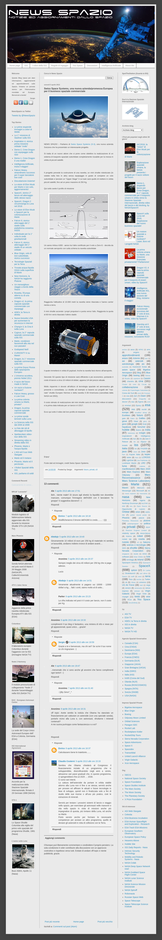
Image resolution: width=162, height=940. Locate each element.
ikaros (138, 430)
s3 (96, 470)
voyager (125, 597)
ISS (26, 65)
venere (128, 588)
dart (135, 396)
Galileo (142, 418)
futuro (86, 470)
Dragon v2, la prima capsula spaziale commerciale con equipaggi (23, 305)
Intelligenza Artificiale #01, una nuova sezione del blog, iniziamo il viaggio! (137, 294)
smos (144, 554)
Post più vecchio (105, 921)
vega (148, 585)
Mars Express (133, 472)
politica (147, 523)
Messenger (126, 491)
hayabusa (126, 427)
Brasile (127, 378)
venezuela (138, 588)
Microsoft (140, 491)
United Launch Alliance (135, 756)
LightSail (129, 460)
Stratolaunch (130, 573)
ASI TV (128, 614)
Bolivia (147, 375)
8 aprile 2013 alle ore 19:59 (81, 642)
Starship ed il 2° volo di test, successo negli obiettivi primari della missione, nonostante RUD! (137, 330)
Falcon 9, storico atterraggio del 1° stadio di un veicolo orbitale (23, 246)
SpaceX (144, 566)
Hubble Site (130, 844)
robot (140, 536)
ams (148, 350)
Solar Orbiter (138, 557)
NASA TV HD (131, 631)
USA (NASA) (130, 695)
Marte (135, 484)
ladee (129, 457)
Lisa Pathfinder (142, 460)
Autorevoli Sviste (140, 367)
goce (124, 424)
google (134, 424)
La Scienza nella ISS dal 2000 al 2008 (23, 423)
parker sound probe (138, 515)
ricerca (129, 536)
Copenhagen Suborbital (139, 390)
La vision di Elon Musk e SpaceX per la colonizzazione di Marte (24, 213)
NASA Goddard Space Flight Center (135, 873)
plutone (147, 520)
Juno (143, 451)
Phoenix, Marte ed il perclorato (23, 462)
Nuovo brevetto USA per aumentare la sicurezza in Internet (23, 320)
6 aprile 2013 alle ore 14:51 (79, 580)
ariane (125, 358)
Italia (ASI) (129, 674)
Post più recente (52, 921)
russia (125, 542)
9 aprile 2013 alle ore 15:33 (88, 761)
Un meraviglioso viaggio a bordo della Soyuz (23, 287)
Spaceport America (130, 563)
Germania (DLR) (132, 661)
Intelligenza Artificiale (111, 65)
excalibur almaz (141, 412)
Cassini (147, 378)
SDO (124, 548)
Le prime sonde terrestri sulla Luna (22, 417)
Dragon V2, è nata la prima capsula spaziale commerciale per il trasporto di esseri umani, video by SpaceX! (137, 275)
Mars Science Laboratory (136, 480)
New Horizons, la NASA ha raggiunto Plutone (23, 278)
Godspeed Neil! (21, 349)
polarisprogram (133, 524)
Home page (14, 65)
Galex (132, 418)
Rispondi (55, 505)
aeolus (124, 349)
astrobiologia (128, 364)
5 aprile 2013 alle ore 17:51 (67, 491)
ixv (136, 449)
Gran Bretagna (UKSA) (135, 667)
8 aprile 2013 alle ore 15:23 (78, 596)
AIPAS (141, 349)
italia (124, 448)
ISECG (128, 775)
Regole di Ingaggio (59, 65)
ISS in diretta (130, 624)
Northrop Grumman (130, 503)
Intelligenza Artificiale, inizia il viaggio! (24, 165)
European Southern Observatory (133, 832)
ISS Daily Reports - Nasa (136, 847)
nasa (125, 497)
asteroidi (139, 361)
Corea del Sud (128, 393)
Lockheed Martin (129, 463)
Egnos (140, 402)
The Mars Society (133, 789)
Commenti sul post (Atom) (65, 926)
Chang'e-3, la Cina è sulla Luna (23, 328)
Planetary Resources (130, 521)
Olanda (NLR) (131, 682)
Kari (123, 454)
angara (136, 352)
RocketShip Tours (133, 735)
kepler (147, 454)
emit (148, 402)
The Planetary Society (135, 796)
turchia (138, 579)
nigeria (142, 500)
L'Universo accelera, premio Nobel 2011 (23, 377)
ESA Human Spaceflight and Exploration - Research (137, 822)
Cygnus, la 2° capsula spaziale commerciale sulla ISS (24, 335)
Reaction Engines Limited (136, 530)
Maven (125, 488)
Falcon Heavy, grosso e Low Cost (24, 394)
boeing (136, 375)
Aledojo (55, 537)
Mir (149, 491)
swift (132, 576)
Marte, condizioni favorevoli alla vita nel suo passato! (24, 343)
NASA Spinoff (131, 890)
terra (147, 576)
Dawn (143, 396)
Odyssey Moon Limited (135, 718)
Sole (148, 556)
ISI (135, 442)
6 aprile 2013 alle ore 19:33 (73, 620)
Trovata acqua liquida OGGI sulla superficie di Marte (24, 270)
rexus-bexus (145, 533)
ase (146, 358)
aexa (132, 350)
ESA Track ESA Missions (136, 827)
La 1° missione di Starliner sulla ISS (22, 136)
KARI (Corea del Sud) (135, 678)
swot (139, 576)
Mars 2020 (145, 469)
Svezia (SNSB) (131, 692)
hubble (125, 429)
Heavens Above (132, 840)
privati (92, 470)
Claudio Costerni (66, 761)
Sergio (61, 642)
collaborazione (130, 387)
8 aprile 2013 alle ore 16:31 (73, 709)
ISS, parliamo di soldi (24, 473)
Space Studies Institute (135, 785)
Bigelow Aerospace (133, 707)
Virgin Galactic (131, 760)
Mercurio (140, 488)
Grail (144, 424)
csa (127, 396)
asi (123, 361)
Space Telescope (132, 900)
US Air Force (128, 585)
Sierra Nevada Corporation (137, 739)
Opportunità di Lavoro (133, 509)
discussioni (126, 399)
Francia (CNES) (132, 657)
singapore (125, 554)
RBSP (148, 527)
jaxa (124, 451)
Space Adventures (133, 742)
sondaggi (130, 560)
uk (126, 582)
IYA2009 (143, 449)
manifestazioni (128, 469)
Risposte (58, 511)
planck (141, 518)
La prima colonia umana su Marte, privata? (22, 402)
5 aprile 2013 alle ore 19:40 (71, 537)
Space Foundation (133, 782)
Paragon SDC (131, 725)
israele (125, 445)
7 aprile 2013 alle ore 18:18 (78, 516)
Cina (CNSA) (131, 647)
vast (141, 585)
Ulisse (133, 582)
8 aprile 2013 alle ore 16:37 (78, 748)
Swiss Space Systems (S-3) (83, 144)
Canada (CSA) (131, 643)
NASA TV (129, 628)
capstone (136, 378)
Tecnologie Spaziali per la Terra (23, 262)
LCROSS (146, 457)
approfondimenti (131, 355)
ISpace (143, 442)
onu (131, 506)
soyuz (140, 559)
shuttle (133, 548)
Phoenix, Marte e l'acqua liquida (22, 447)
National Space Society (135, 778)
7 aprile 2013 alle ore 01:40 (80, 688)
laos (136, 457)
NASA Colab (130, 863)
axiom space (128, 370)
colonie (124, 390)
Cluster (124, 384)
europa (125, 412)
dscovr (125, 402)
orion (138, 512)
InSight (142, 433)
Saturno (146, 542)
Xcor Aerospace (132, 763)
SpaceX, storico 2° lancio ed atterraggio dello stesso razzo (23, 195)
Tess (131, 579)
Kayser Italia (134, 454)
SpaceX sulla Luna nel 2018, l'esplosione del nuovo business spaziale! (137, 219)
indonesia (131, 433)
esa (147, 405)
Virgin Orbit (141, 594)
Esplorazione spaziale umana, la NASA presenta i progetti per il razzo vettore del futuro (137, 170)
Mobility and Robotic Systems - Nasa (134, 858)
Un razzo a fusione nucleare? (23, 388)
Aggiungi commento (55, 838)
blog (139, 372)
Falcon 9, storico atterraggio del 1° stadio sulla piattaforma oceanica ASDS (23, 225)
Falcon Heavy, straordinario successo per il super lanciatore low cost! (24, 174)
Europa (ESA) (131, 653)
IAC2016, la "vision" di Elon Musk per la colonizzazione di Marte (137, 150)
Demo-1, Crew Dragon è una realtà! (24, 159)
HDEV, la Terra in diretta (136, 621)
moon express (130, 493)
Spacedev (129, 749)
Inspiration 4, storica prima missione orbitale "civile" (23, 143)
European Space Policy (135, 837)
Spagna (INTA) (131, 688)
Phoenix (126, 518)
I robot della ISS (39, 65)
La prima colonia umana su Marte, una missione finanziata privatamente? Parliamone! (137, 255)
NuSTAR (144, 503)
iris (140, 439)
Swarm (124, 576)
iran (134, 439)
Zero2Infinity (133, 603)
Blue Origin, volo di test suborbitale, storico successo (23, 255)
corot (139, 393)
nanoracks (143, 493)
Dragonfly (142, 399)
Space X (129, 746)
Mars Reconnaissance (136, 476)
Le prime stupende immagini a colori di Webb (23, 129)
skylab (136, 554)
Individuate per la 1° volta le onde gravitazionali (23, 236)
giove (124, 421)
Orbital (125, 511)
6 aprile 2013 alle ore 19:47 (67, 666)
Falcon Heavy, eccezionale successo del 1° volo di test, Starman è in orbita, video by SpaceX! (137, 312)
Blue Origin (130, 711)
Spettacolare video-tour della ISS (23, 435)
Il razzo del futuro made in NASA (22, 383)
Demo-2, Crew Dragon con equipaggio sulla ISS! (24, 152)
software (125, 557)
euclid (144, 409)
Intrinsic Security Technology (132, 852)
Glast (136, 421)
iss (136, 445)
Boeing (128, 714)
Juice (135, 452)
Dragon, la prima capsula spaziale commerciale (22, 410)
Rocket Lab (130, 728)
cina (141, 381)
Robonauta (130, 893)
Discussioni (92, 65)
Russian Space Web (134, 897)
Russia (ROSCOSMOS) (136, 685)
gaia (124, 418)
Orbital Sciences (132, 721)
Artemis (136, 358)
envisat (128, 405)
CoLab (144, 384)
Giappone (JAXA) (133, 664)
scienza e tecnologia (136, 545)
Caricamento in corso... (22, 485)
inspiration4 (126, 436)
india (147, 429)
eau (132, 402)
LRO (143, 463)
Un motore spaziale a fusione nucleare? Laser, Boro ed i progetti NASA (137, 237)
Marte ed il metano (22, 458)
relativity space (128, 533)
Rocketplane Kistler (133, 732)
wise (148, 596)
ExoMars (126, 415)
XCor (130, 600)
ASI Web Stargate (133, 811)
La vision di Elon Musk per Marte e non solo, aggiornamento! (24, 187)
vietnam (137, 591)
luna (124, 466)
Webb (137, 596)
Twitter (147, 579)
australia (125, 367)
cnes (134, 384)
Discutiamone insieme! (24, 181)
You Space (77, 65)
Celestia (128, 814)
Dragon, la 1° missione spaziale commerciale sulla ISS (24, 361)
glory (145, 421)
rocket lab (126, 539)
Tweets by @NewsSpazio (23, 115)
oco (123, 506)
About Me (129, 65)
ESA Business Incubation (136, 818)
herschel (141, 427)
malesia (142, 466)
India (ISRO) (130, 671)
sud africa (143, 573)
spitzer (134, 570)
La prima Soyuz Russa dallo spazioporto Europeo (24, 370)
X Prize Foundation (133, 799)
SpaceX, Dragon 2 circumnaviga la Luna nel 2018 (24, 204)
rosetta (141, 539)
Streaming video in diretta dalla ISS (22, 441)
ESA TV (128, 617)
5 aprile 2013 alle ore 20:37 (80, 559)
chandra (130, 381)
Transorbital (130, 753)
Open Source (142, 506)
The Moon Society (133, 792)
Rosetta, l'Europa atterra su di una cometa (22, 295)
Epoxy (138, 405)
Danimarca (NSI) (132, 650)
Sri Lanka (146, 570)
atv (143, 364)
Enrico (61, 516)
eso (133, 409)
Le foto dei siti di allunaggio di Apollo (23, 429)
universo (142, 582)
